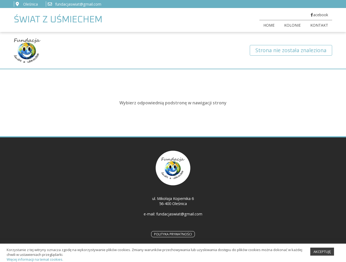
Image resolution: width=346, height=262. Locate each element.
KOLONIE (292, 25)
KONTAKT (319, 25)
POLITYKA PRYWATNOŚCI (173, 234)
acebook (320, 14)
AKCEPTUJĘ (322, 254)
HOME (269, 25)
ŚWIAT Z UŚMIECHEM (58, 19)
